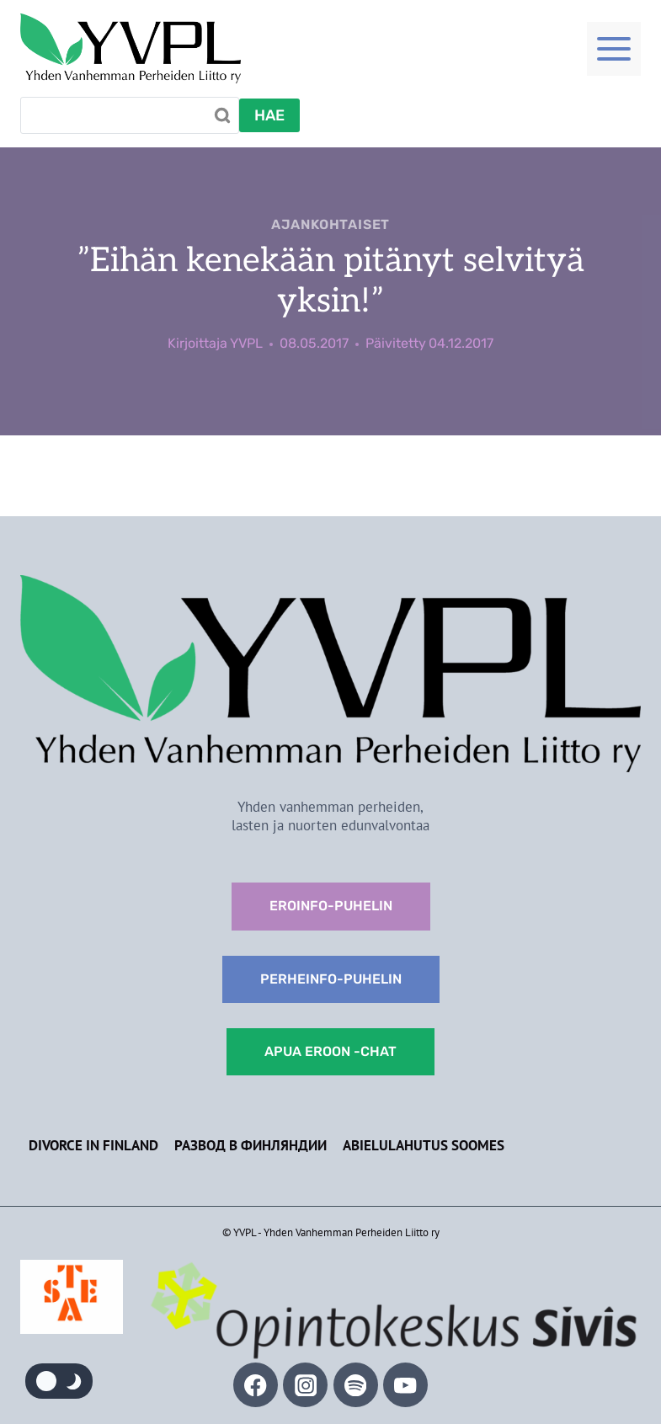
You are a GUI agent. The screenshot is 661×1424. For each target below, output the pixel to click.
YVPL (246, 343)
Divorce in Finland (93, 1145)
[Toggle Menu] (614, 49)
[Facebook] (255, 1385)
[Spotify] (355, 1385)
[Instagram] (305, 1385)
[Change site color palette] (59, 1381)
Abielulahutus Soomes (423, 1145)
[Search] (129, 115)
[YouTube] (405, 1385)
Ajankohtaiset (330, 224)
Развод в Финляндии (250, 1145)
